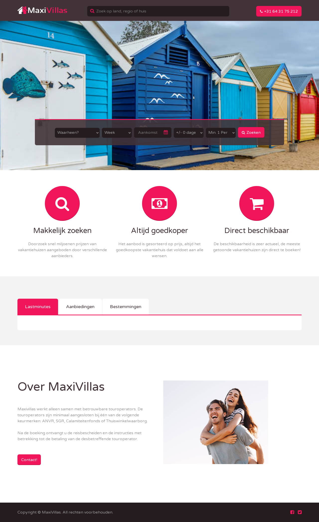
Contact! (29, 459)
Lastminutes (38, 306)
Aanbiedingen (80, 306)
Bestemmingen (125, 306)
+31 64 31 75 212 (279, 11)
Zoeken (251, 132)
